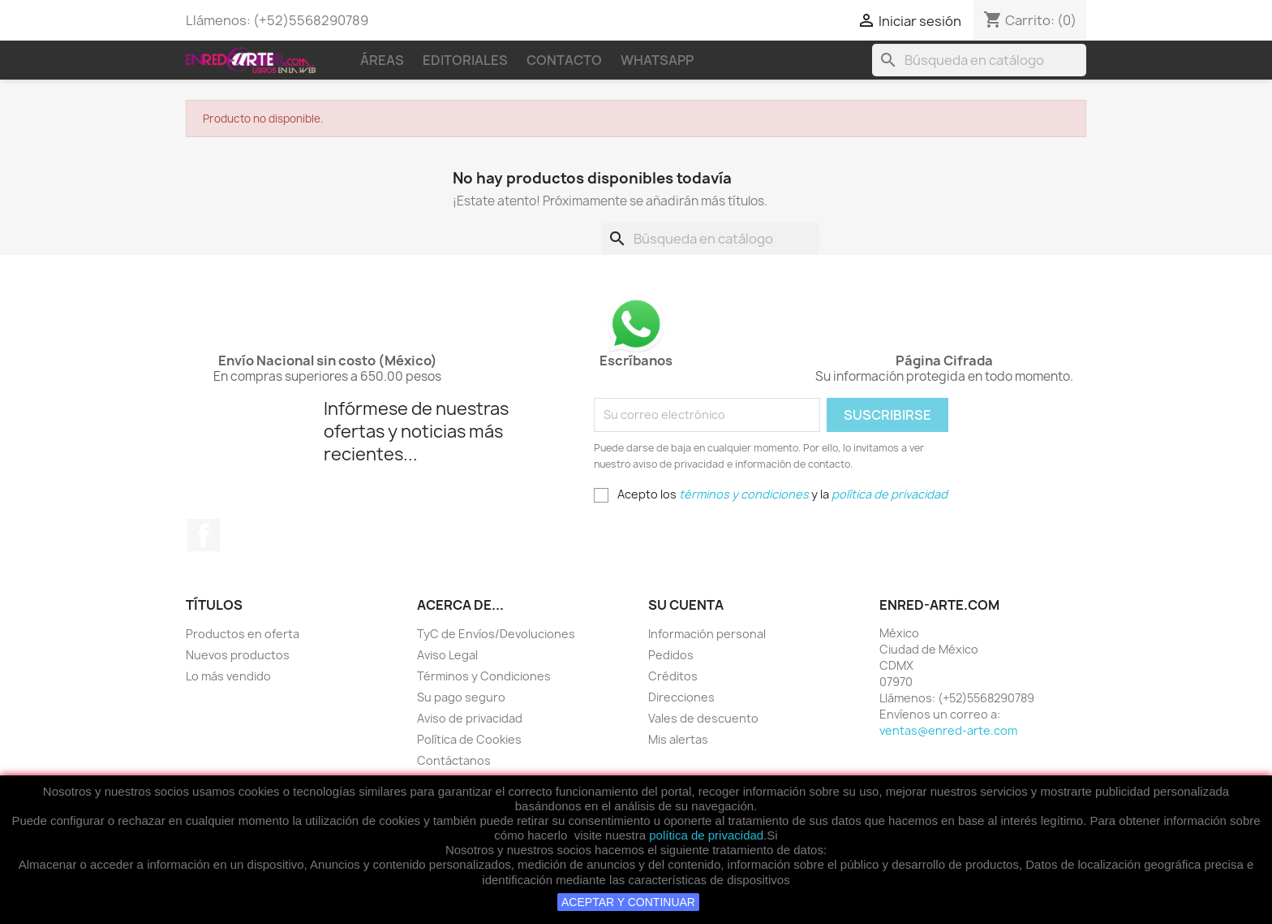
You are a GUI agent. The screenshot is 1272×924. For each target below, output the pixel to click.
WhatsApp (657, 60)
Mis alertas (678, 739)
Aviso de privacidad (469, 718)
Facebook (203, 535)
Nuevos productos (238, 655)
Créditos (673, 676)
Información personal (707, 633)
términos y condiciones (744, 494)
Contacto (564, 60)
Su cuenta (686, 605)
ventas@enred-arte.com (948, 730)
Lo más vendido (228, 676)
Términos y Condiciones (484, 676)
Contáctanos (454, 760)
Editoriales (465, 60)
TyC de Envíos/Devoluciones (496, 633)
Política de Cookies (469, 739)
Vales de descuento (703, 718)
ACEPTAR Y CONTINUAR (628, 902)
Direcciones (681, 697)
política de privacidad (706, 835)
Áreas (382, 60)
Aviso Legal (447, 655)
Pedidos (671, 655)
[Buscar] (979, 60)
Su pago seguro (461, 697)
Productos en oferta (242, 633)
